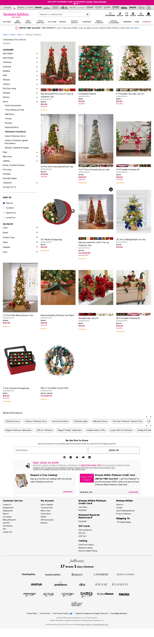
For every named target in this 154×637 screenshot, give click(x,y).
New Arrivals (8, 58)
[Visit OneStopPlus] (28, 574)
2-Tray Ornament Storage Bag (20, 389)
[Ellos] (64, 7)
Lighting (6, 161)
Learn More (134, 28)
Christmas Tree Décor (15, 131)
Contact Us (7, 505)
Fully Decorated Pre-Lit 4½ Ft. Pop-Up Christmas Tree (58, 96)
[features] (20, 247)
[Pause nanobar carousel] (75, 4)
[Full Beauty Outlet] (141, 7)
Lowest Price (10, 218)
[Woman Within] (14, 7)
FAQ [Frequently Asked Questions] (4, 529)
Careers (119, 508)
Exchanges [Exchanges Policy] (7, 517)
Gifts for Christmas (45, 430)
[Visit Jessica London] (125, 574)
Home (5, 35)
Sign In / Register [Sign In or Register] (47, 505)
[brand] (20, 232)
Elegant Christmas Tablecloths (18, 430)
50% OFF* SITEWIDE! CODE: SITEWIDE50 (66, 2)
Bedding (6, 71)
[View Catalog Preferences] (68, 491)
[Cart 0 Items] (149, 14)
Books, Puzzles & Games (14, 165)
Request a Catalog (85, 548)
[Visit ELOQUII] (120, 584)
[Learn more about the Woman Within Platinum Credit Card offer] (133, 492)
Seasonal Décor (12, 127)
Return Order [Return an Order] (46, 511)
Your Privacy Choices (62, 613)
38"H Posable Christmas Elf (133, 319)
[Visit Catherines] (101, 574)
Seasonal (7, 66)
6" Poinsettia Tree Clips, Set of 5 (133, 95)
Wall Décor (9, 114)
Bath (5, 75)
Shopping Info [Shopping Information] (8, 508)
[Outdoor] (37, 84)
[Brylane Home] (124, 7)
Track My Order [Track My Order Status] (47, 508)
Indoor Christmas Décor (15, 136)
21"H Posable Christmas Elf (133, 170)
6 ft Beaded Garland (95, 95)
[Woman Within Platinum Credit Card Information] (92, 502)
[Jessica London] (55, 7)
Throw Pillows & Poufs (14, 110)
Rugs (5, 152)
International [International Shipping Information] (7, 526)
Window (6, 79)
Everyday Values (10, 178)
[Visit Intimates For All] (68, 595)
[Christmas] (37, 62)
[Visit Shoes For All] (86, 595)
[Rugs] (37, 152)
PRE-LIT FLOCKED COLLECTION (58, 389)
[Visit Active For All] (48, 595)
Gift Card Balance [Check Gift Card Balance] (85, 530)
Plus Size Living (9, 88)
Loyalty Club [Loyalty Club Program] (7, 532)
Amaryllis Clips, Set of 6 (95, 319)
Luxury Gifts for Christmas (121, 430)
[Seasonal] (37, 66)
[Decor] (37, 101)
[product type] (20, 237)
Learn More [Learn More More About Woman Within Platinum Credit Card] (82, 507)
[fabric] (20, 242)
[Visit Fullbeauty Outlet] (77, 604)
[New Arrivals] (37, 57)
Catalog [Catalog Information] (82, 540)
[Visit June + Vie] (101, 584)
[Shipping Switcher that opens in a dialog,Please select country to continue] (148, 7)
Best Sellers (8, 53)
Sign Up (114, 450)
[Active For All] (98, 7)
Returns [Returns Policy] (6, 514)
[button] (133, 14)
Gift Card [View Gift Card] (81, 533)
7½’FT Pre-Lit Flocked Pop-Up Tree (95, 170)
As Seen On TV (9, 187)
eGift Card (82, 536)
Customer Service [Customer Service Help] (13, 500)
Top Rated (10, 208)
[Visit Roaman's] (77, 574)
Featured (9, 203)
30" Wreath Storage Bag (58, 240)
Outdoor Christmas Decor (36, 421)
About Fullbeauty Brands (125, 511)
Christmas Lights (80, 421)
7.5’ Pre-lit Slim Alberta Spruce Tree (20, 316)
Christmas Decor (12, 421)
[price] (20, 252)
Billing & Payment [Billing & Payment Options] (9, 520)
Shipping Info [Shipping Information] (8, 511)
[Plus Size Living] (37, 88)
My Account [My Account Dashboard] (47, 500)
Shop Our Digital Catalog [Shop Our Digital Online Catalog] (87, 551)
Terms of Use (45, 613)
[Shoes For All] (115, 7)
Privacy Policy (32, 613)
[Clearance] (37, 182)
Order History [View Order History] (46, 514)
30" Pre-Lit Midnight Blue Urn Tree (133, 240)
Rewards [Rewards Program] (44, 523)
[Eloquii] (81, 7)
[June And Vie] (72, 7)
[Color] (20, 227)
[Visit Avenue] (36, 584)
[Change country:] (118, 522)
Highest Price (11, 213)
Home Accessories (13, 105)
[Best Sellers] (37, 53)
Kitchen (6, 97)
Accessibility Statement (119, 613)
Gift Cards (84, 526)
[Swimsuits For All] (90, 7)
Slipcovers (7, 156)
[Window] (37, 79)
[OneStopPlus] (7, 7)
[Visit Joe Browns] (60, 584)
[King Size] (133, 7)
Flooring (8, 123)
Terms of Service (99, 624)
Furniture (6, 93)
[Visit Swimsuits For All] (29, 595)
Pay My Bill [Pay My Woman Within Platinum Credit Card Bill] (82, 510)
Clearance (7, 182)
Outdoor (6, 84)
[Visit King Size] (124, 595)
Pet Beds (7, 174)
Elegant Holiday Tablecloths (70, 430)
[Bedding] (37, 70)
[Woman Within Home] (16, 15)
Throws (8, 118)
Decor (19, 35)
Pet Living (7, 169)
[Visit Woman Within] (53, 574)
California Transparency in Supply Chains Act (91, 613)
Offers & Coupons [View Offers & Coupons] (47, 520)
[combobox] (64, 14)
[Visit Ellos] (82, 584)
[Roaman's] (21, 7)
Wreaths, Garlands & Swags (17, 147)
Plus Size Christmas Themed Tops (127, 421)
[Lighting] (37, 160)
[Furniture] (37, 92)
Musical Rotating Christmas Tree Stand (58, 316)
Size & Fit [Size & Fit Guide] (6, 523)
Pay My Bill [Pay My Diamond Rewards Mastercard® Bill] (82, 521)
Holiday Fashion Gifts (96, 430)
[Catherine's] (29, 7)
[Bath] (37, 75)
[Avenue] (38, 7)
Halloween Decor (100, 421)
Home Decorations (60, 421)
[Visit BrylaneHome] (105, 595)
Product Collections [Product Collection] (123, 514)
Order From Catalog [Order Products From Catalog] (86, 545)
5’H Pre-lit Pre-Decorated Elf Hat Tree (58, 167)
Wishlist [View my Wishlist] (43, 517)
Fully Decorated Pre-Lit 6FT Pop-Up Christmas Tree (95, 245)
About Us (119, 505)
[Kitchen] (37, 97)
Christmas (7, 62)
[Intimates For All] (107, 7)
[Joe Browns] (47, 7)
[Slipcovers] (37, 156)
